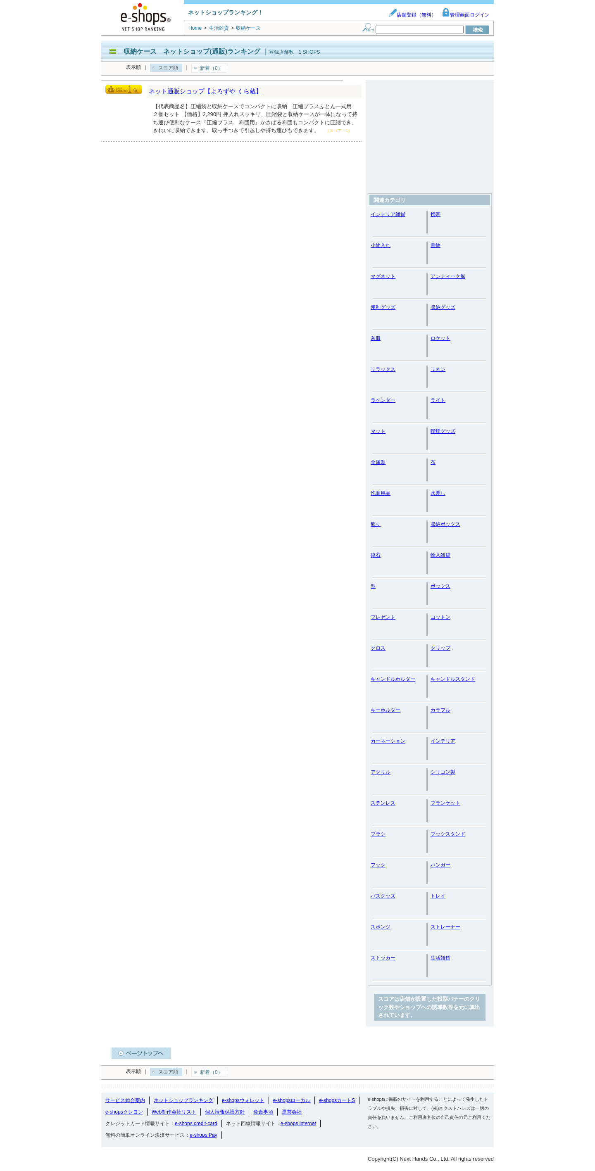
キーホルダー (385, 710)
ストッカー (383, 958)
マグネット (383, 276)
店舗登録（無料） (412, 15)
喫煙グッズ (443, 431)
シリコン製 (443, 772)
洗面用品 (380, 493)
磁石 (376, 555)
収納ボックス (445, 524)
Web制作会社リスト (174, 1112)
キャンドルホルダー (393, 679)
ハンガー (440, 865)
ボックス (440, 586)
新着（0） (211, 68)
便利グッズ (383, 307)
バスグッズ (383, 896)
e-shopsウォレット (243, 1100)
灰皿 (376, 338)
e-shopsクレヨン (124, 1112)
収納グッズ (443, 307)
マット (378, 431)
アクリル (380, 772)
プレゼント (383, 617)
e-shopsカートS (337, 1100)
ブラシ (378, 834)
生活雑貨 (440, 958)
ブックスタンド (448, 834)
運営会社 (292, 1112)
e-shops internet (298, 1123)
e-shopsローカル (292, 1100)
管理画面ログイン (466, 15)
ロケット (440, 338)
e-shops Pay (203, 1135)
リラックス (383, 369)
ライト (438, 400)
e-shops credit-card (196, 1123)
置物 (435, 245)
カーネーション (388, 741)
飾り (376, 524)
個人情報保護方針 (225, 1112)
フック (378, 865)
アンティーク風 (448, 276)
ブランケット (445, 803)
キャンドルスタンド (453, 679)
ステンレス (383, 803)
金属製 (378, 462)
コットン (440, 617)
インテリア (443, 741)
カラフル (440, 710)
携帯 (435, 214)
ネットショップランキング (183, 1100)
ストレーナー (445, 927)
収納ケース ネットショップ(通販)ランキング (192, 51)
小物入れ (380, 245)
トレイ (438, 896)
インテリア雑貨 (388, 214)
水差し (438, 493)
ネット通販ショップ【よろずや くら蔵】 (205, 91)
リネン (438, 369)
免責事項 (263, 1112)
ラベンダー (383, 400)
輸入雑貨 (440, 555)
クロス (378, 648)
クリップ (440, 648)
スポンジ (380, 927)
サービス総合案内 (125, 1100)
